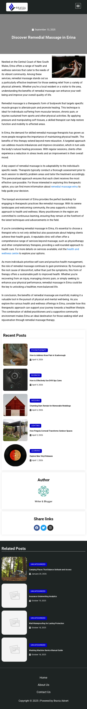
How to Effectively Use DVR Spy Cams (46, 381)
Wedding (35, 400)
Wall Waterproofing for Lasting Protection (46, 623)
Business (35, 375)
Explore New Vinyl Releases (41, 456)
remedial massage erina (64, 186)
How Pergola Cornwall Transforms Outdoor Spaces (51, 431)
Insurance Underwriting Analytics (43, 596)
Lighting (35, 425)
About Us (43, 684)
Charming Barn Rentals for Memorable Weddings (50, 406)
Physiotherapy (38, 350)
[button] (78, 6)
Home (43, 677)
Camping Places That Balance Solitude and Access (50, 570)
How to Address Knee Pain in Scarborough (48, 355)
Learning (35, 451)
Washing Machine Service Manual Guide (46, 650)
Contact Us (44, 692)
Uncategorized (38, 564)
